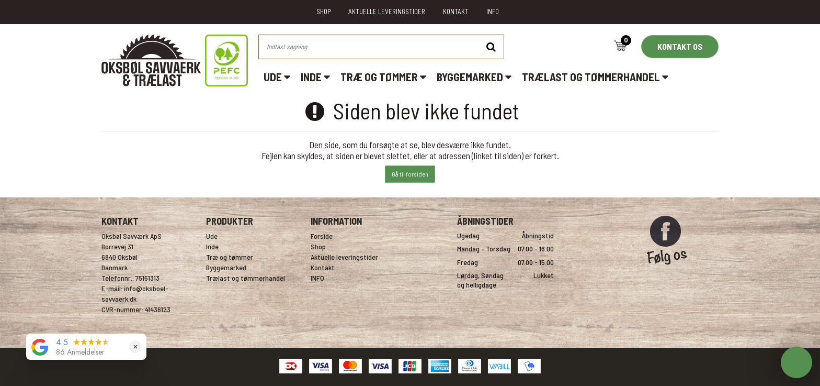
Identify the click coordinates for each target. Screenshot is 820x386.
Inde (315, 76)
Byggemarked (474, 76)
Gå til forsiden (410, 174)
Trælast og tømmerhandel (595, 76)
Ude (277, 76)
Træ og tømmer (383, 76)
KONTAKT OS (679, 46)
